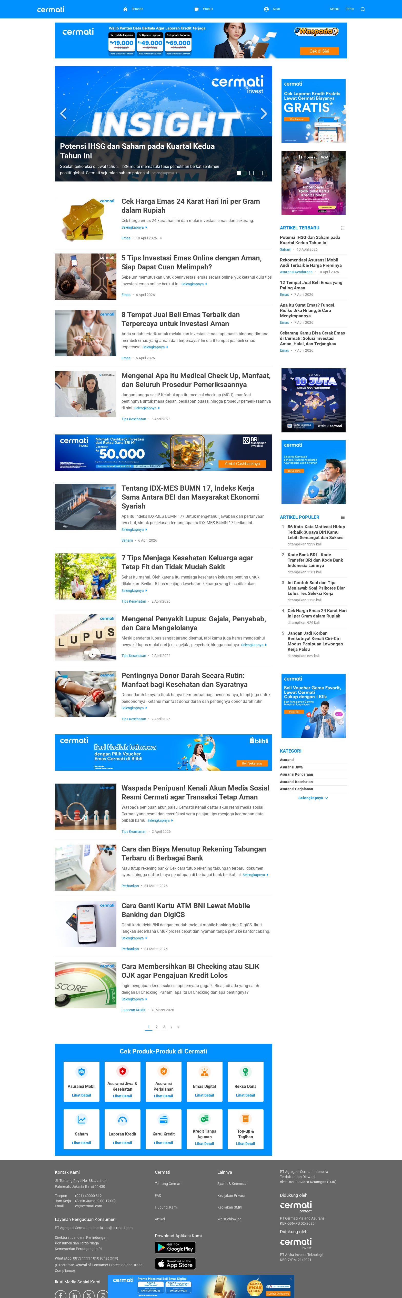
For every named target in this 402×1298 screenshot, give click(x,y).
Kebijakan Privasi (231, 1195)
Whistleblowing (229, 1219)
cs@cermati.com (88, 1206)
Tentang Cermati (168, 1184)
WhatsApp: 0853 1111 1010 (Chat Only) (86, 1258)
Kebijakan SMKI (229, 1207)
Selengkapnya (313, 798)
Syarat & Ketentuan (232, 1184)
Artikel (160, 1219)
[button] (64, 114)
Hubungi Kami (166, 1207)
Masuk (334, 9)
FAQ (158, 1195)
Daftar (350, 9)
